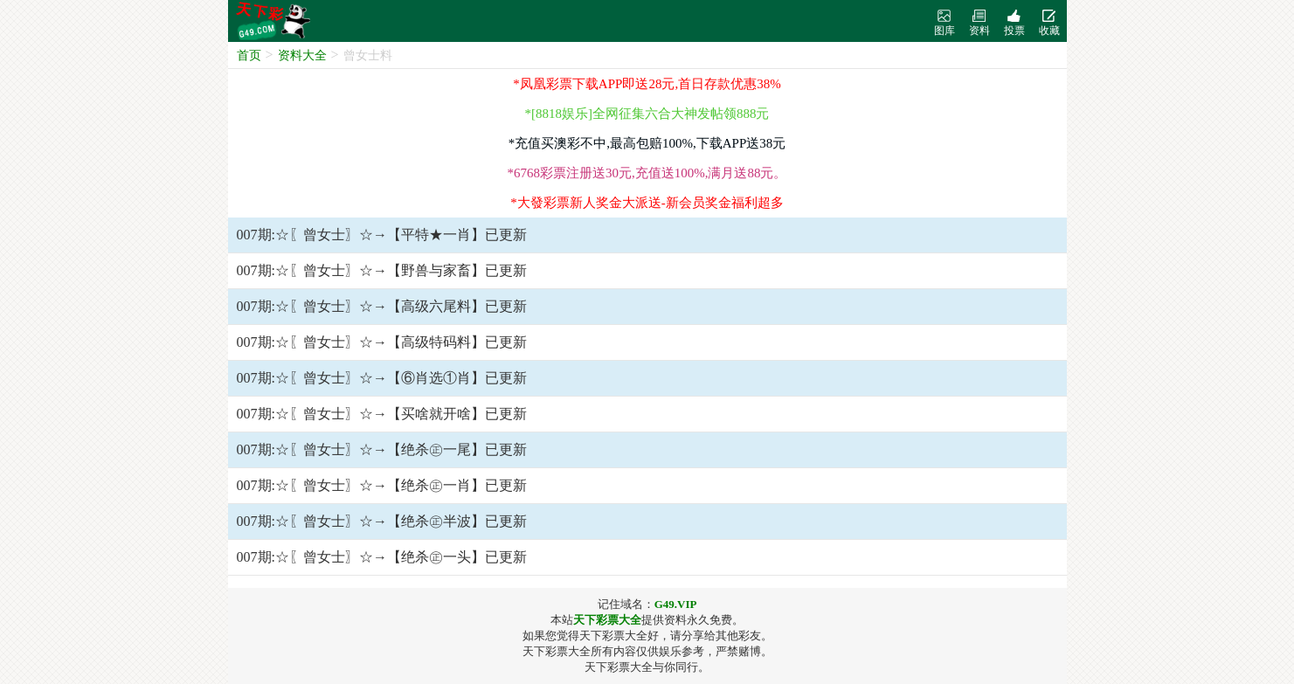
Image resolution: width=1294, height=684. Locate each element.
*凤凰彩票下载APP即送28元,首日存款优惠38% (646, 84)
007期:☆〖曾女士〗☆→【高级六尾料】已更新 (382, 306)
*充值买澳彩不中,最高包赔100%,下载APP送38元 (647, 143)
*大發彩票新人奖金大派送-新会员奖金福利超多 (647, 203)
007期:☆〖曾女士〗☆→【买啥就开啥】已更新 (382, 413)
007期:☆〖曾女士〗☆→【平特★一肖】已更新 (382, 234)
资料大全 (302, 55)
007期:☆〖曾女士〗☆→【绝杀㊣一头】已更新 (382, 556)
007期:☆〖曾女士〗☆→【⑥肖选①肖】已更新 (382, 377)
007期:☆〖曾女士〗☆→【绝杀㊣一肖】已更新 (382, 485)
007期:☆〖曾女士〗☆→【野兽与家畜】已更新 (382, 270)
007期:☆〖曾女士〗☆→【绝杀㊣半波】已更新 (382, 521)
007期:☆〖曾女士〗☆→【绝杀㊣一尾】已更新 (382, 449)
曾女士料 (367, 55)
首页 (249, 55)
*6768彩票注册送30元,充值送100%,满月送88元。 (647, 173)
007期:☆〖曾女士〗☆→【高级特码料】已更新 (382, 342)
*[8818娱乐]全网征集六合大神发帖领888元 (647, 114)
